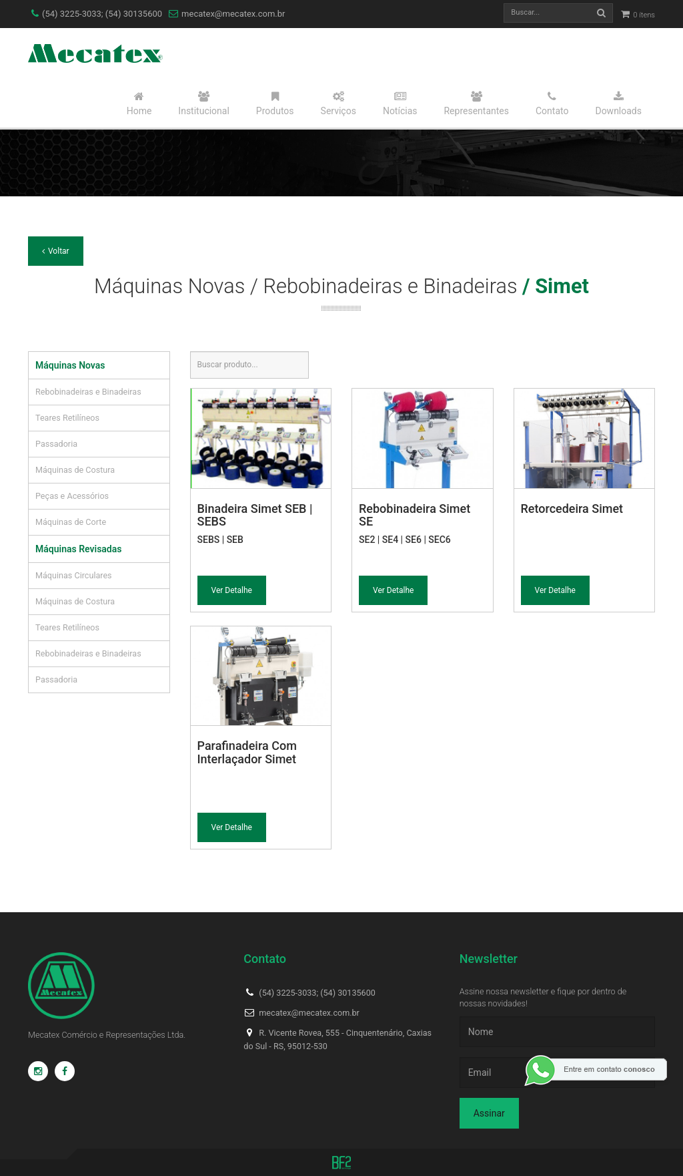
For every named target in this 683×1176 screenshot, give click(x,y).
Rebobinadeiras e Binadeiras (88, 392)
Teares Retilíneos (67, 418)
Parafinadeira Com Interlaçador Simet (247, 752)
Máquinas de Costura (75, 470)
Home (139, 103)
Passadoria (56, 444)
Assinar (489, 1113)
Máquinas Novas (70, 365)
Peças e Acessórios (72, 496)
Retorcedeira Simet (572, 509)
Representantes (476, 103)
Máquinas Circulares (73, 575)
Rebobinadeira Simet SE (414, 515)
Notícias (400, 103)
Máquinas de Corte (70, 522)
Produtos (275, 103)
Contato (552, 103)
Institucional (203, 103)
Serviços (338, 103)
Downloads (618, 103)
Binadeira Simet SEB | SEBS (255, 515)
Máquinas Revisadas (78, 549)
